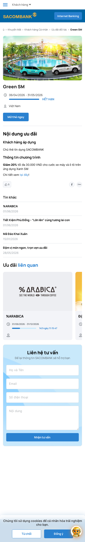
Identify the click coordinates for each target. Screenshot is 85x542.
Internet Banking (68, 16)
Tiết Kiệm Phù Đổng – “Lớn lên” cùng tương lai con (36, 220)
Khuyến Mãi (14, 29)
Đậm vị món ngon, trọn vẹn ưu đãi (25, 248)
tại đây (24, 175)
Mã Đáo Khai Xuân (15, 234)
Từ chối (26, 534)
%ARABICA (10, 206)
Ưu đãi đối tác (59, 29)
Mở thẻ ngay (16, 117)
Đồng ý (58, 534)
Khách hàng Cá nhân (36, 29)
